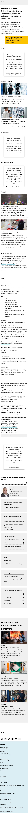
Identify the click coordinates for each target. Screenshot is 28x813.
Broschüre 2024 (7, 597)
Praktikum (15, 329)
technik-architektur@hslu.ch (6, 755)
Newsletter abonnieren (5, 799)
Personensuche (3, 780)
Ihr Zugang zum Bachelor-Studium (12, 507)
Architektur (3, 263)
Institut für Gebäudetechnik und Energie (13, 563)
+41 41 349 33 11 (4, 753)
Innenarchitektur (11, 263)
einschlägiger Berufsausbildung (8, 327)
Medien (2, 771)
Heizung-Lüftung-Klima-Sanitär (11, 539)
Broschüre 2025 (7, 594)
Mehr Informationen (6, 270)
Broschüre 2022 (7, 603)
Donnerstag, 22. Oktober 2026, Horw (9, 424)
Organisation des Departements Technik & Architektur (12, 785)
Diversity (2, 788)
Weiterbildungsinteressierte (6, 765)
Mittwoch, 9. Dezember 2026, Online (9, 428)
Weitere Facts (14, 435)
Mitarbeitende (7, 560)
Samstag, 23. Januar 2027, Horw (8, 430)
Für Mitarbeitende (4, 768)
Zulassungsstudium (5, 343)
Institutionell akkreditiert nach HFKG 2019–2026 (11, 807)
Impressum (3, 804)
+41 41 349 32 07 (8, 527)
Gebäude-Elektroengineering (10, 543)
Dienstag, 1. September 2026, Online (9, 423)
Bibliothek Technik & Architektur (7, 793)
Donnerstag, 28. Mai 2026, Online (9, 421)
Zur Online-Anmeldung (9, 520)
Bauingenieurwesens (7, 265)
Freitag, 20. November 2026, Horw (9, 426)
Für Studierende (4, 763)
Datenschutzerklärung (5, 802)
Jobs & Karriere (3, 782)
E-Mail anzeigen (15, 495)
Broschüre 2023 (7, 600)
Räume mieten (3, 790)
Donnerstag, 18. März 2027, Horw (9, 432)
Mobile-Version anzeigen (6, 1)
